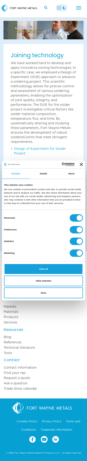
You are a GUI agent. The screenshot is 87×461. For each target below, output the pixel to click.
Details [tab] (43, 173)
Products (11, 317)
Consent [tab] (15, 173)
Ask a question (16, 383)
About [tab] (71, 173)
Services (10, 322)
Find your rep (15, 373)
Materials (11, 312)
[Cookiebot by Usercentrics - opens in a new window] (55, 164)
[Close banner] (81, 164)
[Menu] (79, 8)
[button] (9, 30)
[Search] (46, 7)
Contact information (20, 367)
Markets (10, 306)
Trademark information (56, 429)
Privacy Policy (51, 421)
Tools (8, 353)
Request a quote (17, 378)
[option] (43, 27)
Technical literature (19, 347)
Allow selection (43, 281)
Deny (43, 293)
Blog (7, 337)
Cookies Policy (27, 421)
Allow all (43, 269)
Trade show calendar (20, 388)
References (13, 342)
